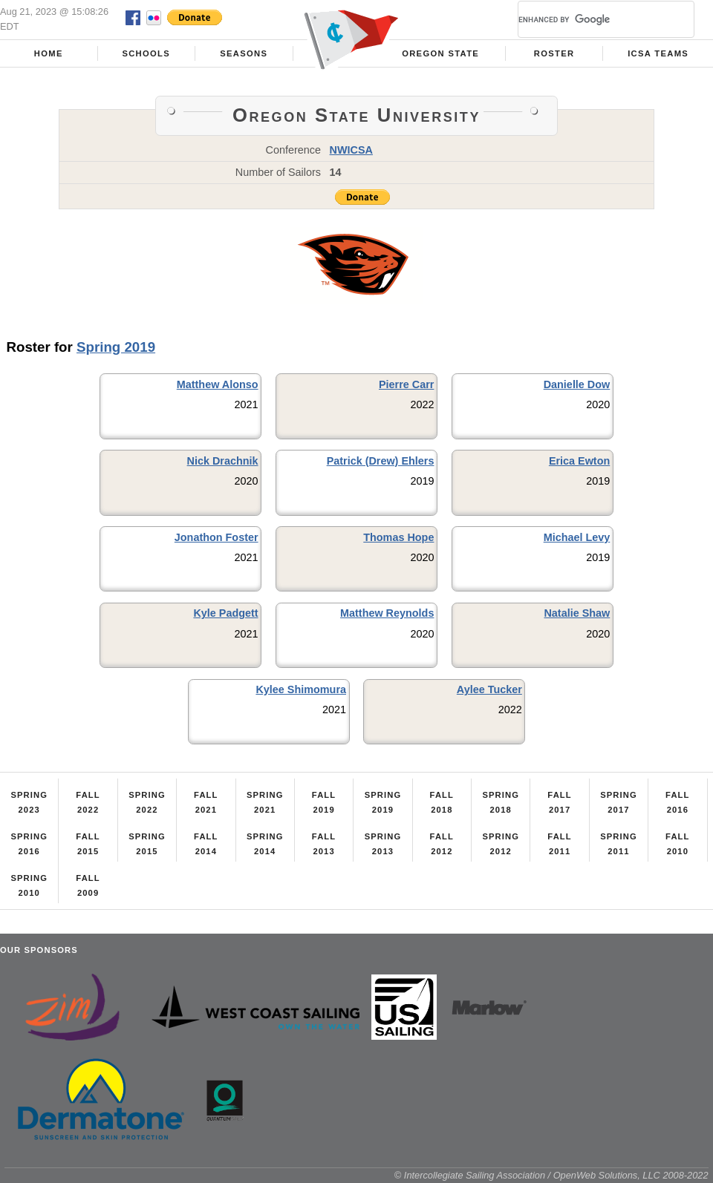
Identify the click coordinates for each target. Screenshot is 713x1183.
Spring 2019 (115, 347)
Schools (146, 53)
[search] (588, 19)
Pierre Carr (406, 384)
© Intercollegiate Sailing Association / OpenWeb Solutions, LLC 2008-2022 (551, 1175)
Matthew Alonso (217, 384)
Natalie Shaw (577, 613)
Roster (554, 53)
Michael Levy (577, 537)
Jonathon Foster (216, 537)
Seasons (243, 53)
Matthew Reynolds (387, 613)
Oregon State (440, 53)
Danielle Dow (577, 384)
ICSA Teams (658, 53)
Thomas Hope (398, 537)
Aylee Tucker (489, 689)
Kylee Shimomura (300, 689)
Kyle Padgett (225, 613)
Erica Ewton (579, 461)
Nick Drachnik (222, 461)
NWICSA (351, 150)
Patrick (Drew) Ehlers (380, 461)
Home (48, 53)
